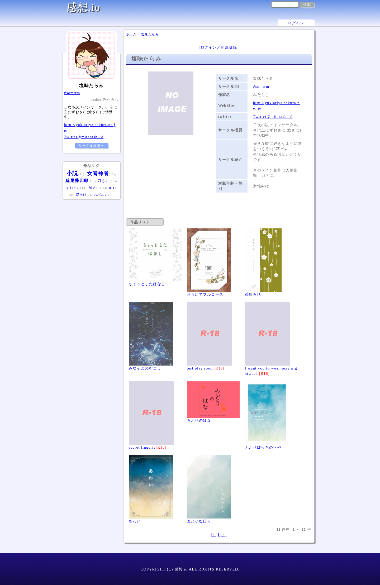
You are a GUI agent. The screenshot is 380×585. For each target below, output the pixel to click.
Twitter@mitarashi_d (273, 116)
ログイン (296, 23)
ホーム (131, 34)
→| (223, 535)
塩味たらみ (150, 34)
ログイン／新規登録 (219, 47)
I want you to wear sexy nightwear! (271, 368)
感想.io (83, 7)
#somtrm (261, 86)
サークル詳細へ (91, 145)
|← (213, 535)
